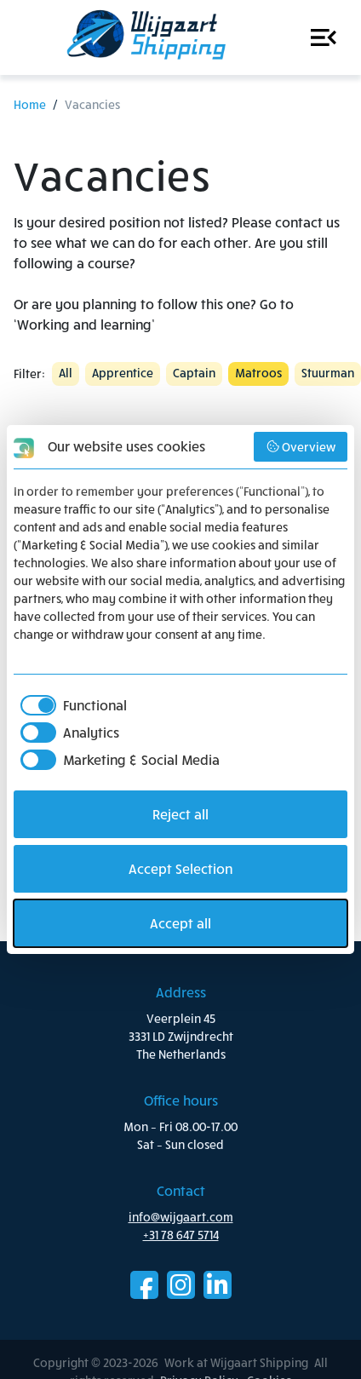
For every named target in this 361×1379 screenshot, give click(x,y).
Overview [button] (301, 446)
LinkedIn (217, 1285)
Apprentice (122, 372)
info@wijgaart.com (181, 1216)
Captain (194, 372)
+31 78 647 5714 (181, 1234)
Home (30, 104)
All (65, 372)
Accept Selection (180, 868)
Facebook (144, 1285)
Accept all (180, 923)
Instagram (181, 1285)
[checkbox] (70, 705)
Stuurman (327, 372)
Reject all (180, 814)
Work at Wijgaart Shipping (143, 37)
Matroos (258, 372)
